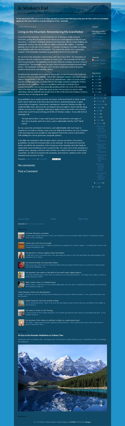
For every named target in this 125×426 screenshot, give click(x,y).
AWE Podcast (97, 52)
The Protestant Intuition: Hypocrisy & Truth (101, 158)
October (100, 101)
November (100, 98)
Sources (95, 47)
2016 (96, 86)
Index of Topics (97, 36)
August (99, 107)
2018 (96, 79)
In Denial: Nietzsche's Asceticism (37, 233)
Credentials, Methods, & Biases (98, 43)
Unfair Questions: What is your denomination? (34, 292)
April (98, 117)
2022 (97, 76)
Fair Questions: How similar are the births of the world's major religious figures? (53, 272)
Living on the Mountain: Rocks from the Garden (101, 129)
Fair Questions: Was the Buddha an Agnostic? (101, 176)
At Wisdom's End (33, 8)
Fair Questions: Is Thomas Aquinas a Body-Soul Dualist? (45, 253)
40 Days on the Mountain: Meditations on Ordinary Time (40, 335)
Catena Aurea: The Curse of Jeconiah (38, 243)
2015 (96, 89)
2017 (96, 83)
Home (53, 219)
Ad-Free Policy (97, 39)
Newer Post (23, 219)
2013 (96, 187)
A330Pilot (72, 422)
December (100, 95)
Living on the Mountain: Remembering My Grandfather (101, 148)
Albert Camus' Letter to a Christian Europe (41, 282)
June (98, 111)
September (101, 104)
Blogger (88, 422)
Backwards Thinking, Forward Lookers (100, 167)
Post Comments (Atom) (35, 224)
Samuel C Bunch (99, 60)
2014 (96, 92)
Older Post (83, 219)
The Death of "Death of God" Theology (39, 310)
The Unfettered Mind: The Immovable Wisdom (42, 263)
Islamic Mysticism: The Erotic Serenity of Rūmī (42, 301)
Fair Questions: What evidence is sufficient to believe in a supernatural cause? (53, 320)
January (99, 183)
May (98, 114)
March (99, 120)
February (100, 123)
